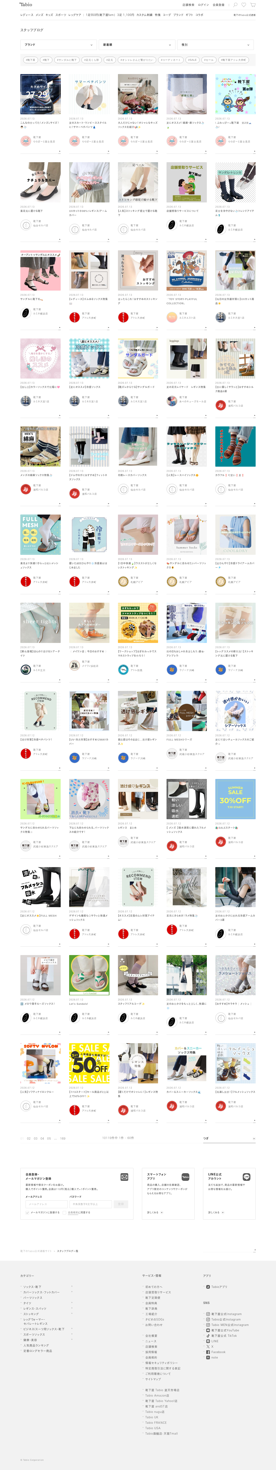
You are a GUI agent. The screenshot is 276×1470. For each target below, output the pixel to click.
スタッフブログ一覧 (68, 1251)
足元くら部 (92, 60)
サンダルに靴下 (68, 60)
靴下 (47, 60)
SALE (193, 60)
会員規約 (73, 1213)
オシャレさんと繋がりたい (138, 60)
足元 (110, 60)
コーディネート (171, 60)
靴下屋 (31, 60)
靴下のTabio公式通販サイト (36, 1251)
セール (210, 60)
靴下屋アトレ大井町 (234, 60)
